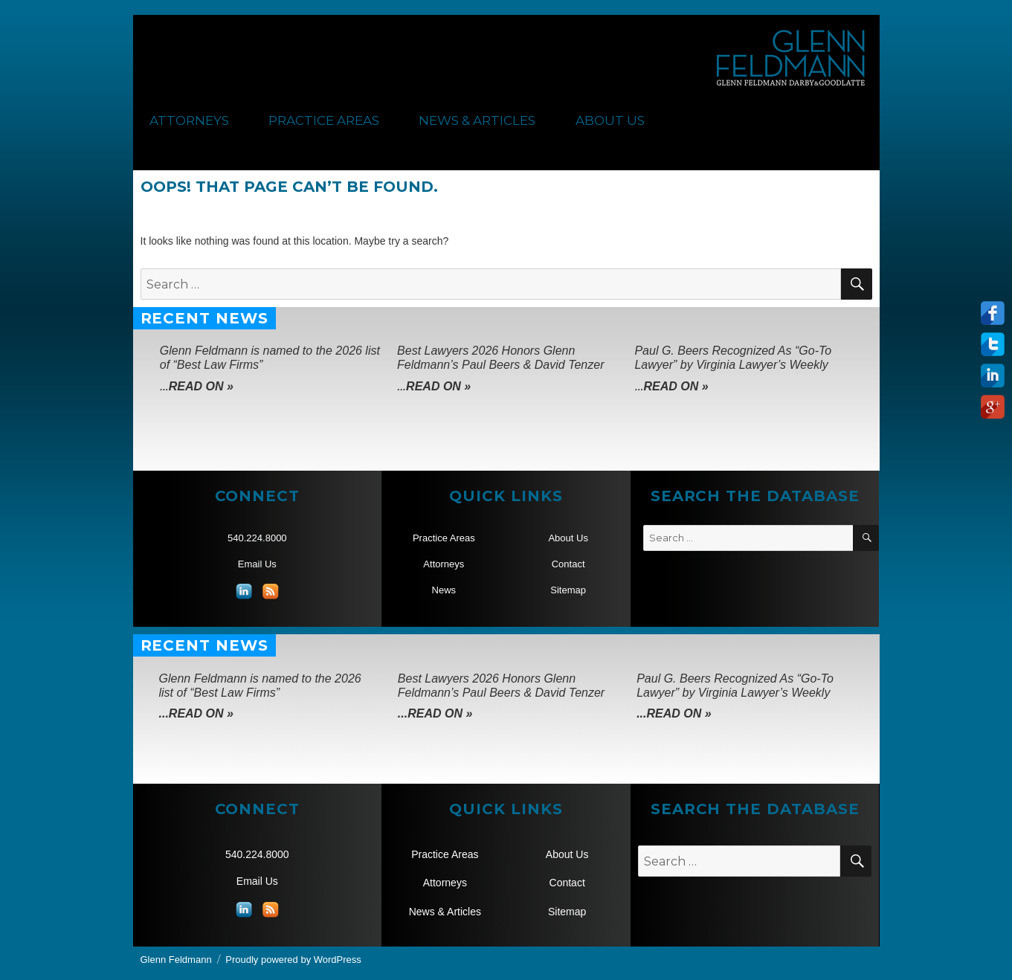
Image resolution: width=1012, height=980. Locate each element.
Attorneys (189, 120)
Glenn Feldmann (176, 959)
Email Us (257, 564)
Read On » (201, 386)
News (444, 590)
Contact (568, 564)
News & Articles (477, 120)
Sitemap (568, 590)
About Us (610, 120)
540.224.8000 (257, 538)
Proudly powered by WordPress (293, 959)
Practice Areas (323, 120)
